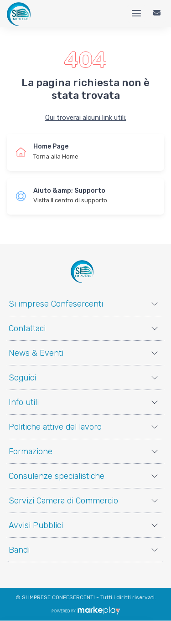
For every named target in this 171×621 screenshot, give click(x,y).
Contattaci (27, 328)
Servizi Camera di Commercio (63, 501)
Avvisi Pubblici (36, 525)
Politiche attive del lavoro (55, 427)
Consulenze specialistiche (56, 476)
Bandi (19, 550)
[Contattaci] (157, 14)
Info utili (24, 402)
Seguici (22, 378)
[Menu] (136, 13)
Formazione (30, 452)
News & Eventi (36, 353)
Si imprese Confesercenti (56, 304)
